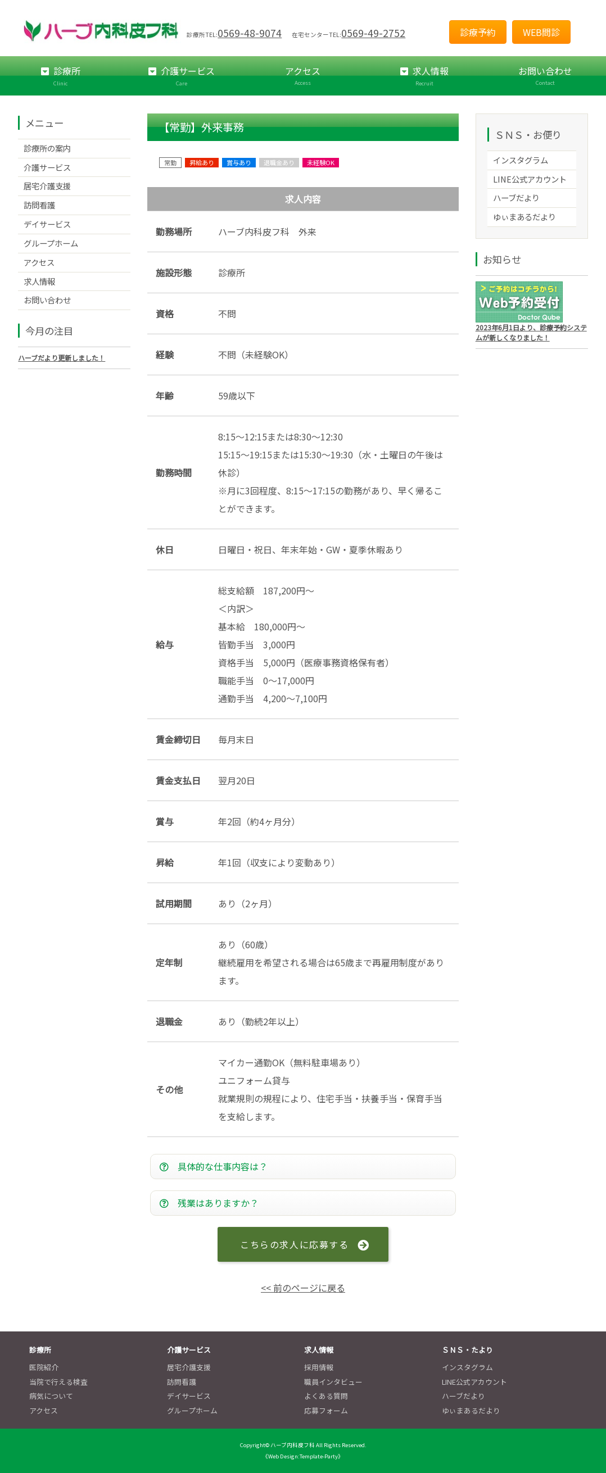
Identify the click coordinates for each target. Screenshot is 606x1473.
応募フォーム (326, 1410)
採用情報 (318, 1367)
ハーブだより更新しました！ (61, 357)
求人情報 (424, 76)
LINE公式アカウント (530, 179)
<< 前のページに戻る (303, 1288)
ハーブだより (516, 197)
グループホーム (51, 243)
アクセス (303, 75)
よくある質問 (326, 1396)
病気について (51, 1396)
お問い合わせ (545, 75)
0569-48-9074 (250, 33)
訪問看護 (39, 205)
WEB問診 (541, 32)
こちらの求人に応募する (294, 1244)
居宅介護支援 (47, 186)
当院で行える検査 (58, 1381)
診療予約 (478, 32)
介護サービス (182, 76)
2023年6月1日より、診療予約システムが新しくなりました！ (531, 332)
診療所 (60, 76)
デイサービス (47, 224)
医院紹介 (43, 1367)
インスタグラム (520, 160)
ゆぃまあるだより (524, 216)
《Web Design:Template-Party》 (303, 1456)
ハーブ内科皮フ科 (292, 1445)
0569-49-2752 (373, 33)
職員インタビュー (333, 1381)
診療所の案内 (47, 148)
